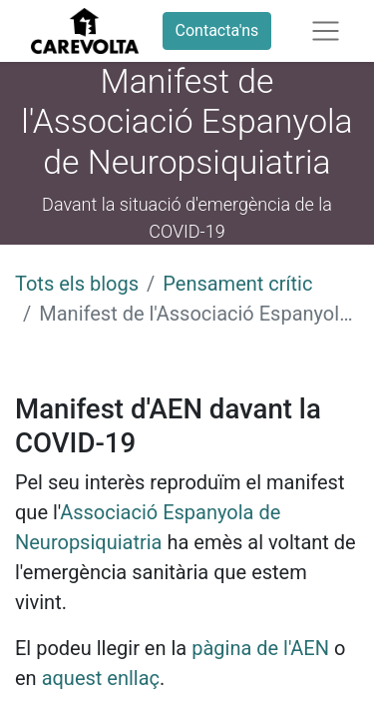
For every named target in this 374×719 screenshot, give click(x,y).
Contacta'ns (217, 30)
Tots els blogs (77, 284)
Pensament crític (237, 284)
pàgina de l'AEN (260, 648)
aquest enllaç (101, 678)
